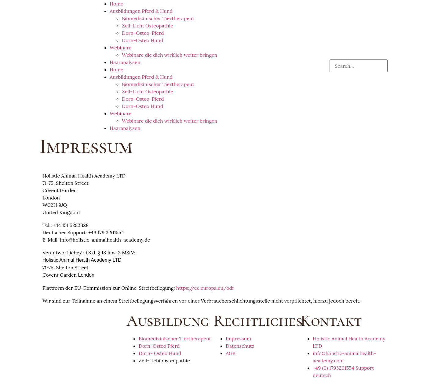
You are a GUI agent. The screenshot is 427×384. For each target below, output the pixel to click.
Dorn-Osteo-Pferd (143, 33)
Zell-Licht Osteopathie (147, 26)
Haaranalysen (125, 62)
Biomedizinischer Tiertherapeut (158, 18)
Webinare (120, 48)
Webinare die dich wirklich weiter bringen (169, 55)
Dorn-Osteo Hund (142, 40)
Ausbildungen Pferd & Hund (141, 11)
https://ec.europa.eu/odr (205, 288)
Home (116, 4)
